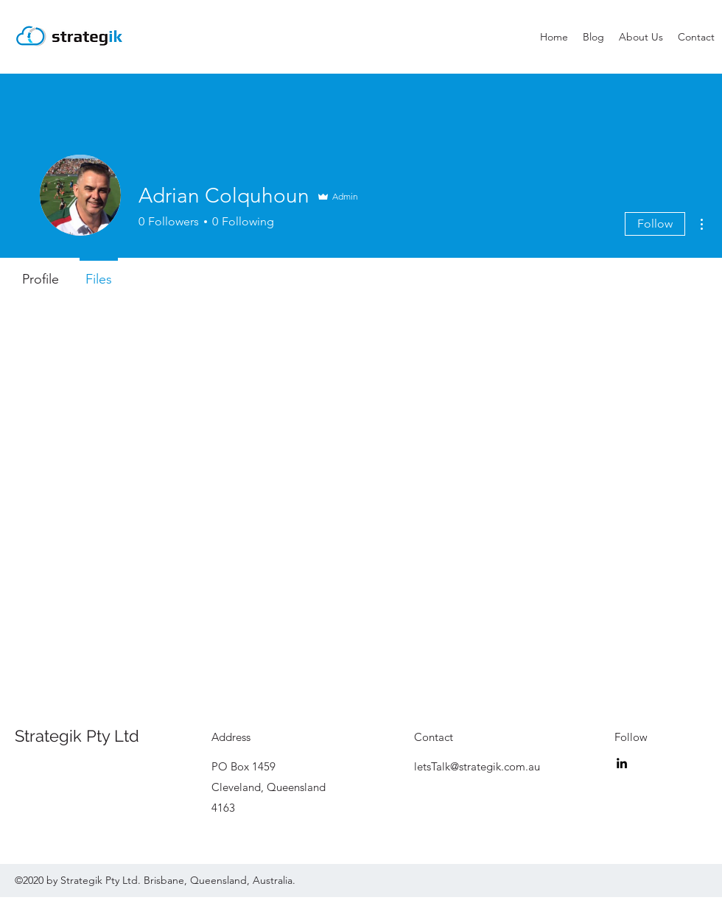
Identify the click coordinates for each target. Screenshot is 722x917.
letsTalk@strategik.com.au (477, 766)
